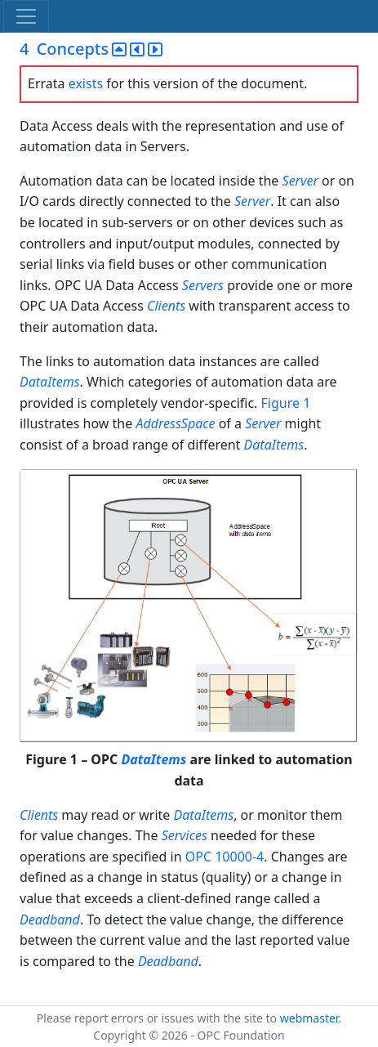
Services (184, 835)
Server (300, 181)
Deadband (50, 919)
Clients (166, 306)
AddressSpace (175, 423)
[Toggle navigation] (26, 16)
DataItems (50, 382)
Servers (203, 285)
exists (86, 83)
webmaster (309, 1018)
